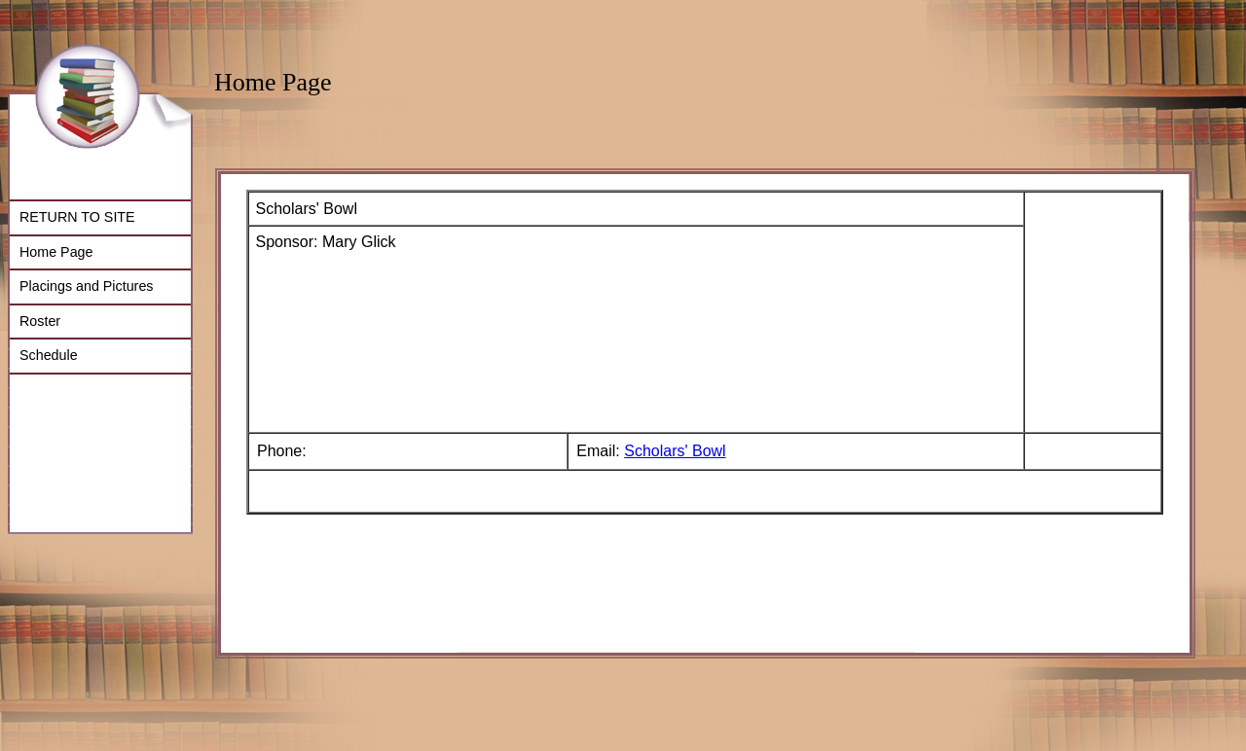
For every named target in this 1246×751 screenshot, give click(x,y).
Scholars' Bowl (674, 451)
